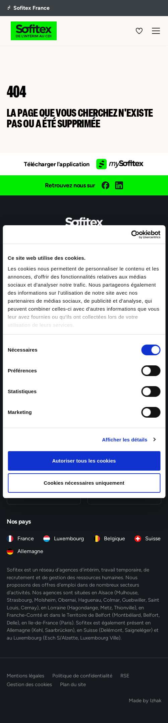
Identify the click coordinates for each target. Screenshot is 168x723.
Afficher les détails (124, 439)
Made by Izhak (145, 700)
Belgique (114, 538)
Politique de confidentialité (82, 675)
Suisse (153, 538)
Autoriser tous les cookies (84, 461)
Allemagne (30, 551)
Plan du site (73, 684)
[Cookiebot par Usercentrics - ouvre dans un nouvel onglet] (131, 234)
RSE (124, 675)
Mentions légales (25, 675)
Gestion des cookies (29, 684)
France (25, 538)
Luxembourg (69, 538)
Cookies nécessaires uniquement (84, 483)
